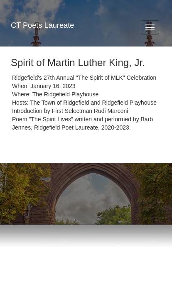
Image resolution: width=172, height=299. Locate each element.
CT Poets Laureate (42, 25)
